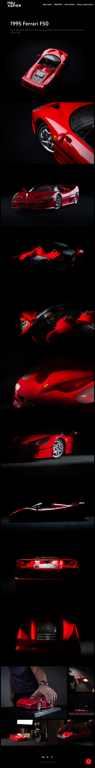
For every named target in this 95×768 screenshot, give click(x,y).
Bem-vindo (47, 5)
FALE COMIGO (69, 5)
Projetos (58, 5)
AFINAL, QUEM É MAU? (85, 5)
